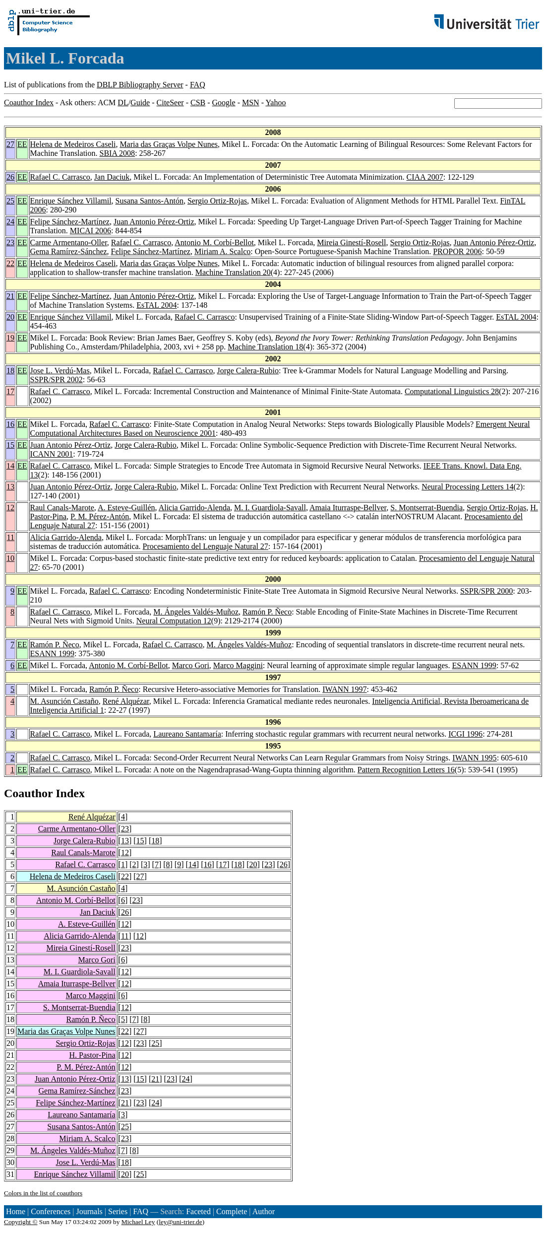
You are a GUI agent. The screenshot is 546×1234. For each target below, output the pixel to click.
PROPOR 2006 (457, 251)
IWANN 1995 (474, 758)
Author (263, 1211)
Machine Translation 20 (233, 272)
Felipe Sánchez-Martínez (70, 221)
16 (10, 424)
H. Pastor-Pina (92, 1055)
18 (10, 370)
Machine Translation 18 (265, 347)
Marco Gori (190, 665)
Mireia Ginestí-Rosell (351, 242)
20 (10, 317)
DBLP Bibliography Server (140, 84)
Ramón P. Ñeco (267, 612)
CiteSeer (170, 102)
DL (123, 102)
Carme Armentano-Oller (68, 242)
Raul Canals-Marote (62, 507)
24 (10, 221)
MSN (250, 102)
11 (10, 537)
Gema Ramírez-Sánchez (68, 251)
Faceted (198, 1211)
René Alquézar (126, 701)
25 (10, 201)
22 (10, 263)
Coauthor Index (29, 102)
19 (10, 338)
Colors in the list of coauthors (43, 1193)
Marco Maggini (238, 665)
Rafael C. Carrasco (60, 177)
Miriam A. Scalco (222, 251)
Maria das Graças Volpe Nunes (169, 144)
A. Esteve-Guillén (126, 507)
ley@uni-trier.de (180, 1222)
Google (224, 102)
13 (10, 486)
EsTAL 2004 (156, 305)
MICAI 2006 (90, 230)
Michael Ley (138, 1222)
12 (10, 507)
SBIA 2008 (117, 153)
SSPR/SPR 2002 (56, 379)
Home (15, 1211)
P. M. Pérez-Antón (99, 516)
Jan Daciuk (112, 177)
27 (10, 144)
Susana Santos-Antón (149, 201)
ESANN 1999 (52, 653)
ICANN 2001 (51, 454)
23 (10, 242)
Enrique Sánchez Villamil (71, 201)
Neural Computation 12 (173, 621)
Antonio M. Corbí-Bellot (214, 242)
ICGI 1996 (465, 734)
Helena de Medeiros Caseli (73, 144)
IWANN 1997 (344, 689)
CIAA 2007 (424, 177)
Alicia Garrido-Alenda (194, 507)
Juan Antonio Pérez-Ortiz (154, 221)
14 (10, 466)
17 (10, 391)
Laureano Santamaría (187, 734)
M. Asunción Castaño (64, 701)
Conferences (50, 1211)
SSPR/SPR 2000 (486, 591)
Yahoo (275, 102)
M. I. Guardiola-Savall (270, 507)
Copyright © (21, 1222)
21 (10, 296)
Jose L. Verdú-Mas (60, 370)
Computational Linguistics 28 (452, 391)
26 (10, 177)
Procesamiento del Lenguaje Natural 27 (205, 546)
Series (117, 1211)
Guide (140, 102)
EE (22, 144)
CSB (197, 102)
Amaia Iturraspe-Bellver (347, 507)
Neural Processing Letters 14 (467, 486)
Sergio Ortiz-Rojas (217, 201)
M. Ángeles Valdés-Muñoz (196, 612)
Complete (231, 1211)
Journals (89, 1211)
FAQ (197, 84)
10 (10, 558)
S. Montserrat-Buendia (426, 507)
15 (10, 445)
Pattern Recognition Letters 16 (406, 769)
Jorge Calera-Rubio (248, 370)
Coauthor (28, 793)
